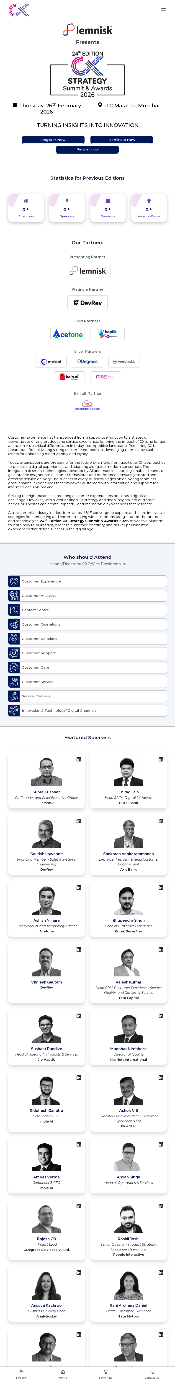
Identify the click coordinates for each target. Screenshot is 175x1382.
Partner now (88, 149)
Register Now (53, 139)
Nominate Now (121, 139)
